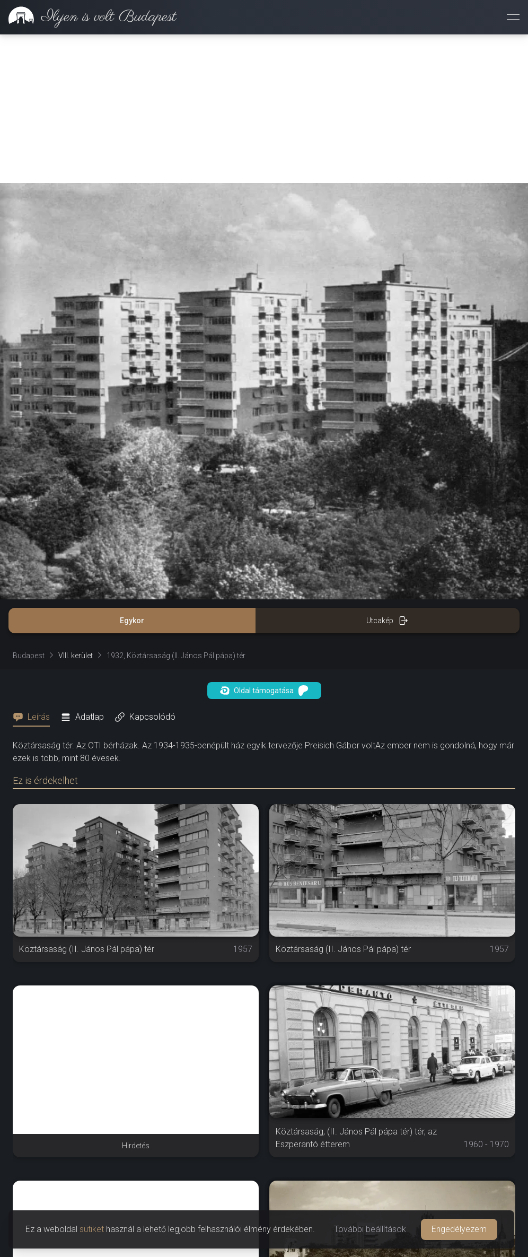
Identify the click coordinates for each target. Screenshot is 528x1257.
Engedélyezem (459, 1229)
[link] (88, 17)
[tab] (34, 717)
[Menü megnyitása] (513, 17)
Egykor (132, 620)
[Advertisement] (264, 108)
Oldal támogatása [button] (264, 690)
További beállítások (370, 1229)
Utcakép (387, 620)
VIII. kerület (75, 655)
